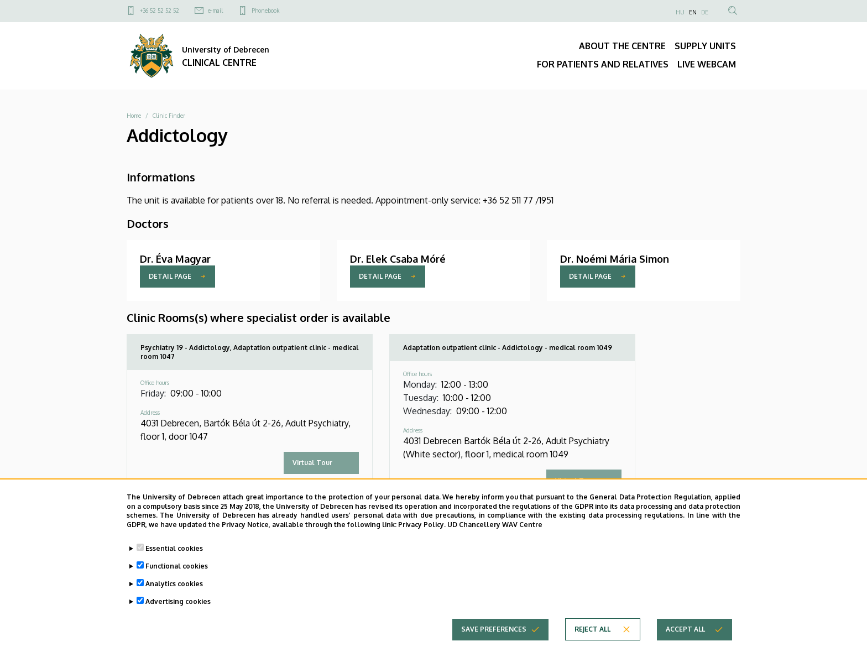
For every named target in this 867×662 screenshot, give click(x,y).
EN (693, 12)
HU (680, 12)
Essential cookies (174, 549)
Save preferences (493, 629)
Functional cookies (176, 566)
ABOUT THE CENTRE (622, 45)
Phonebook (265, 10)
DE (704, 12)
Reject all (592, 629)
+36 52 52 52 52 (159, 10)
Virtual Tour (312, 462)
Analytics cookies (174, 584)
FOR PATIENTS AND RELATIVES (602, 64)
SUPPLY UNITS (705, 45)
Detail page (170, 276)
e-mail (215, 10)
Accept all (685, 629)
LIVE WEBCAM (706, 64)
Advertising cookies (178, 602)
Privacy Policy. (422, 525)
